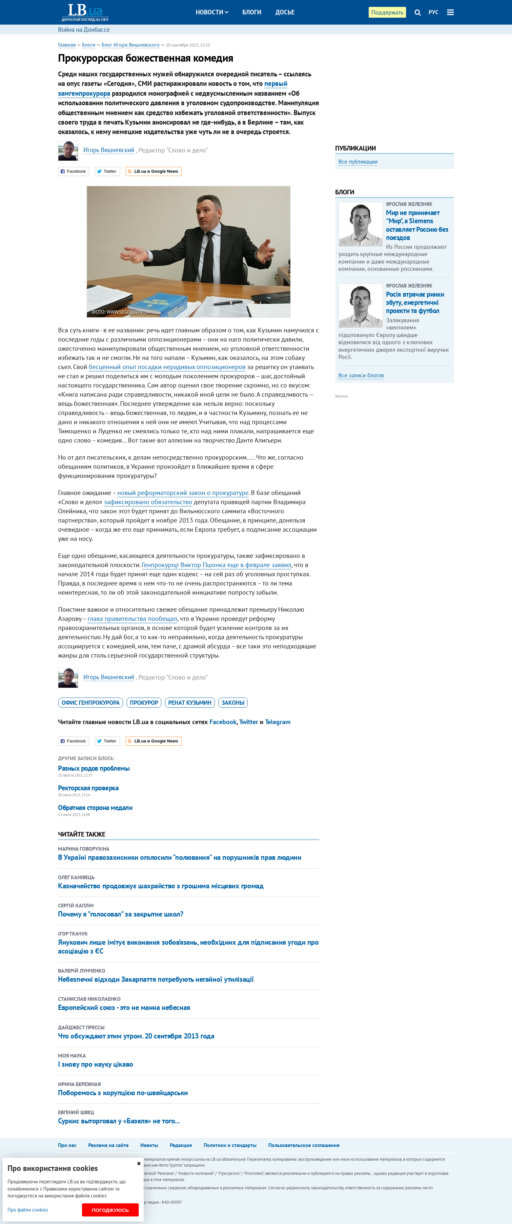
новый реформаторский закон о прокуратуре (183, 492)
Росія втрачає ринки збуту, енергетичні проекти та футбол (415, 391)
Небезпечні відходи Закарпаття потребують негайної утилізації (156, 979)
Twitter (248, 722)
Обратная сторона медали (95, 807)
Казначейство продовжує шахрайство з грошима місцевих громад (160, 885)
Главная (67, 44)
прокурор (144, 702)
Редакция (181, 1145)
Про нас (67, 1145)
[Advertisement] (394, 87)
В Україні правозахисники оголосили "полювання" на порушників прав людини (179, 857)
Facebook (223, 722)
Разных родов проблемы (94, 768)
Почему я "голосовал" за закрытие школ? (120, 913)
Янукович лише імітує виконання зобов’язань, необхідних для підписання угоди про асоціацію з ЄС (188, 946)
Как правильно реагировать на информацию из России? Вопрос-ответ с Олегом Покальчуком (388, 245)
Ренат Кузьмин (190, 702)
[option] (394, 225)
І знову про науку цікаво (95, 1064)
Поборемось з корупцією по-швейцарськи (123, 1092)
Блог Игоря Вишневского (131, 44)
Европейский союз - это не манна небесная (124, 1007)
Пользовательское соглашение (303, 1145)
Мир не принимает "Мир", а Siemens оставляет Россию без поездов (417, 313)
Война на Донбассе (84, 29)
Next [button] (450, 227)
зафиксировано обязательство (148, 502)
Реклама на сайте (108, 1145)
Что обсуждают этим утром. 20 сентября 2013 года (136, 1035)
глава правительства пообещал (132, 618)
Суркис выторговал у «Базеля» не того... (118, 1120)
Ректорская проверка (88, 787)
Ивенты (149, 1145)
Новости (212, 12)
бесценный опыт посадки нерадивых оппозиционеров (167, 367)
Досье (285, 12)
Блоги (251, 12)
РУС (434, 12)
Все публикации (358, 161)
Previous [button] (339, 227)
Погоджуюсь (110, 1210)
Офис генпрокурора (91, 702)
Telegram (278, 722)
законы (233, 702)
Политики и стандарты (230, 1145)
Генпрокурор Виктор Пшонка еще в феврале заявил (216, 565)
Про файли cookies (28, 1210)
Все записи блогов (361, 463)
